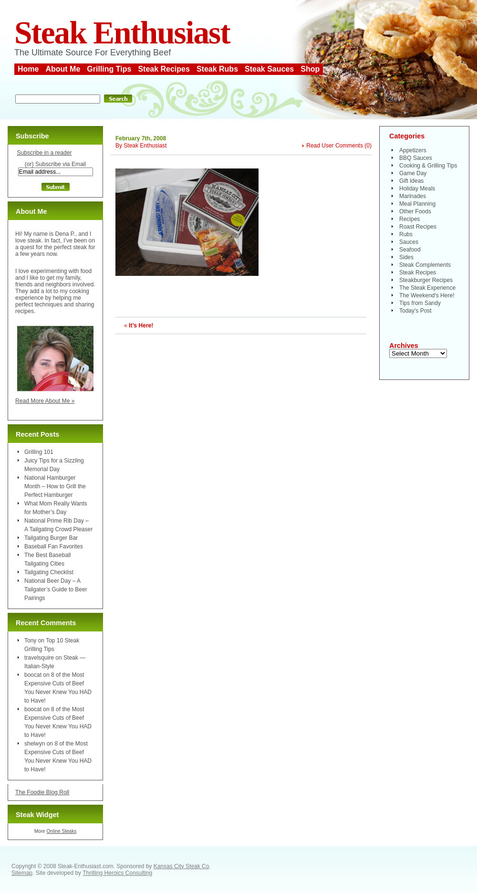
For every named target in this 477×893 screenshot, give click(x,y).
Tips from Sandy (420, 303)
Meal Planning (417, 203)
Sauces (408, 242)
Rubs (406, 234)
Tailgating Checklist (48, 572)
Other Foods (415, 211)
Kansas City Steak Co (181, 866)
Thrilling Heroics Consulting (117, 873)
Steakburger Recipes (426, 280)
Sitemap (21, 873)
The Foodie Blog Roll (42, 792)
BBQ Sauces (415, 158)
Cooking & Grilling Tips (428, 165)
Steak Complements (425, 265)
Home (28, 69)
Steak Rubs (217, 69)
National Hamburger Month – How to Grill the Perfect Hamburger (55, 486)
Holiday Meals (417, 188)
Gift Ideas (411, 181)
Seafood (410, 249)
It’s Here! (141, 325)
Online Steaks (61, 831)
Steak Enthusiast (122, 33)
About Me (62, 69)
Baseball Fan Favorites (53, 546)
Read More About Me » (45, 401)
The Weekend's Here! (426, 295)
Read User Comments (334, 145)
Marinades (412, 196)
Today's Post (415, 310)
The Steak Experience (427, 287)
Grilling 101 (38, 452)
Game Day (412, 173)
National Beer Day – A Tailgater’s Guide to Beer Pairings (55, 589)
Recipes (409, 219)
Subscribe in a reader (44, 152)
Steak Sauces (269, 69)
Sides (406, 257)
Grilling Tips (109, 69)
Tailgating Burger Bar (51, 538)
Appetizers (412, 150)
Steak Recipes (164, 69)
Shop (310, 69)
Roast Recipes (417, 226)
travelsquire (39, 657)
